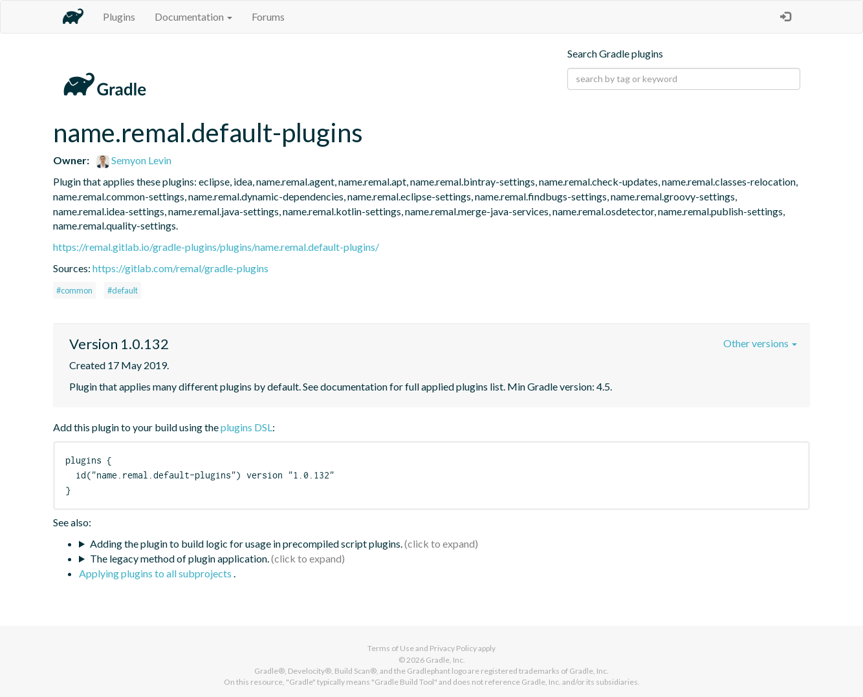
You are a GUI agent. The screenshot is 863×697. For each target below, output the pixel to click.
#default (122, 290)
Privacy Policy (453, 648)
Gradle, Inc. (445, 660)
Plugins (119, 16)
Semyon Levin (133, 160)
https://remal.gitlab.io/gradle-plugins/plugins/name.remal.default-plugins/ (216, 247)
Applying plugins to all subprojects (156, 573)
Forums (268, 16)
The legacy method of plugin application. (179, 558)
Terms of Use (390, 648)
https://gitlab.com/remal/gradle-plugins (180, 268)
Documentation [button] (193, 16)
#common (74, 290)
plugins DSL (246, 427)
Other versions (760, 343)
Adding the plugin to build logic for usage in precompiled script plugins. (246, 543)
